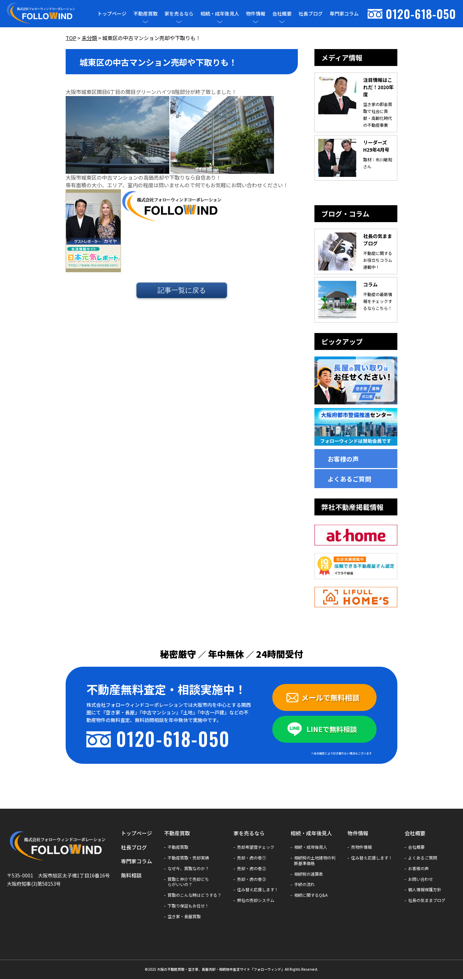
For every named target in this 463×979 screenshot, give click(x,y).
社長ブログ (311, 13)
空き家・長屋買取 (184, 916)
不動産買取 (145, 14)
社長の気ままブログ (426, 900)
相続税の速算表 (308, 874)
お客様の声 (343, 458)
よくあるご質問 (349, 478)
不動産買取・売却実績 (188, 858)
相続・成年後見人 (219, 14)
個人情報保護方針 (424, 889)
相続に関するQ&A (311, 895)
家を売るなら (178, 14)
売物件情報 (361, 847)
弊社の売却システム (255, 900)
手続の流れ (304, 884)
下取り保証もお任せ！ (188, 906)
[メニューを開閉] (145, 22)
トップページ (111, 13)
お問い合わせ (420, 879)
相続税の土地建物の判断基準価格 (315, 860)
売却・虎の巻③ (251, 879)
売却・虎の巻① (251, 858)
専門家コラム (344, 13)
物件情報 (255, 14)
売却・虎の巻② (251, 868)
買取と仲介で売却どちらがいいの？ (188, 881)
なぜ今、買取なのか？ (188, 868)
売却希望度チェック (255, 847)
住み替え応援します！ (257, 889)
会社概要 (282, 14)
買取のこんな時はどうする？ (194, 895)
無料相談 (131, 875)
